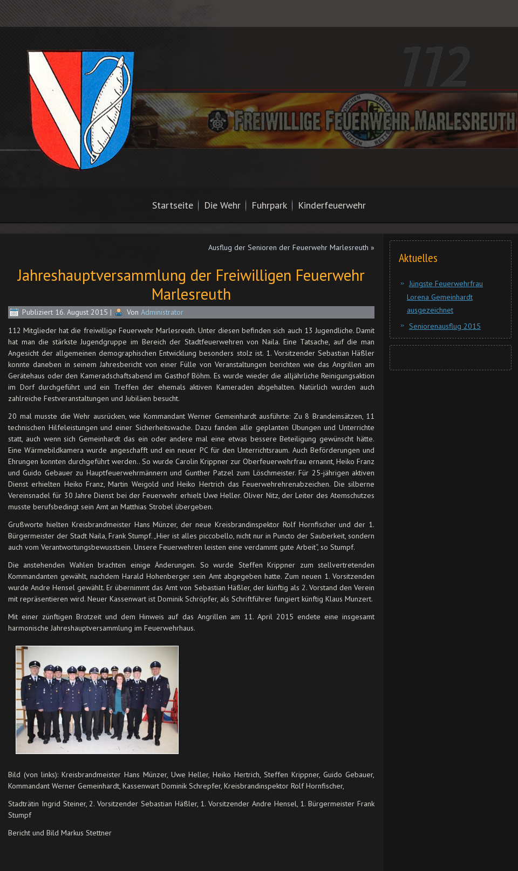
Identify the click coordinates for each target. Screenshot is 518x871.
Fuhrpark (269, 205)
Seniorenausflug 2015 (445, 326)
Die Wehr (222, 205)
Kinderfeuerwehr (332, 205)
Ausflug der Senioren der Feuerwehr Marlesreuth (288, 247)
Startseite (172, 205)
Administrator (162, 312)
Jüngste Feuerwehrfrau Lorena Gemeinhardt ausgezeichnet (445, 297)
